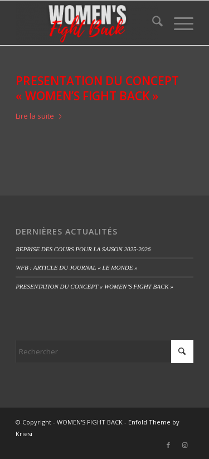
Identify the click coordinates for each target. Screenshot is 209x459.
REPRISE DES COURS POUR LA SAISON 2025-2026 (83, 249)
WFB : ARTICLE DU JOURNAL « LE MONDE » (77, 267)
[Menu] (178, 23)
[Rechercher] (152, 23)
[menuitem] (152, 23)
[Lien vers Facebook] (168, 445)
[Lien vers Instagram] (185, 445)
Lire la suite (39, 116)
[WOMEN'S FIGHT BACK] (87, 23)
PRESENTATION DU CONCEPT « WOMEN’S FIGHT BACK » (97, 88)
